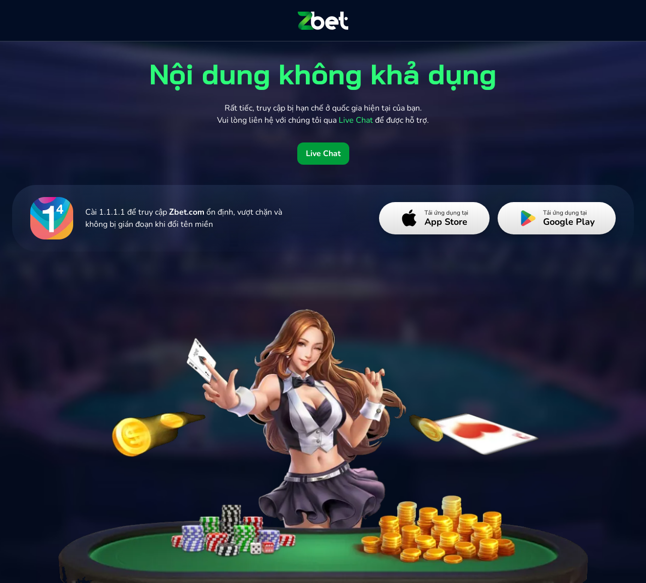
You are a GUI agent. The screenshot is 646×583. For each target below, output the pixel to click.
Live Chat (323, 153)
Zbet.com (186, 212)
